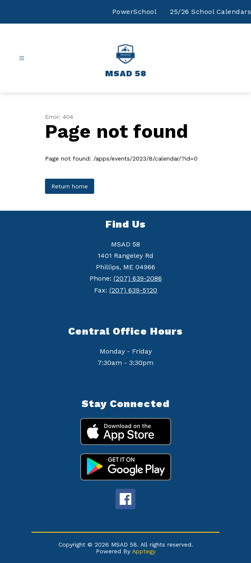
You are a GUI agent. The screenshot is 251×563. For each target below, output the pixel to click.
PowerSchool (134, 12)
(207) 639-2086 (138, 278)
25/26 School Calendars (210, 12)
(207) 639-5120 (133, 290)
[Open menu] (21, 58)
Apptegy (144, 551)
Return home (69, 186)
